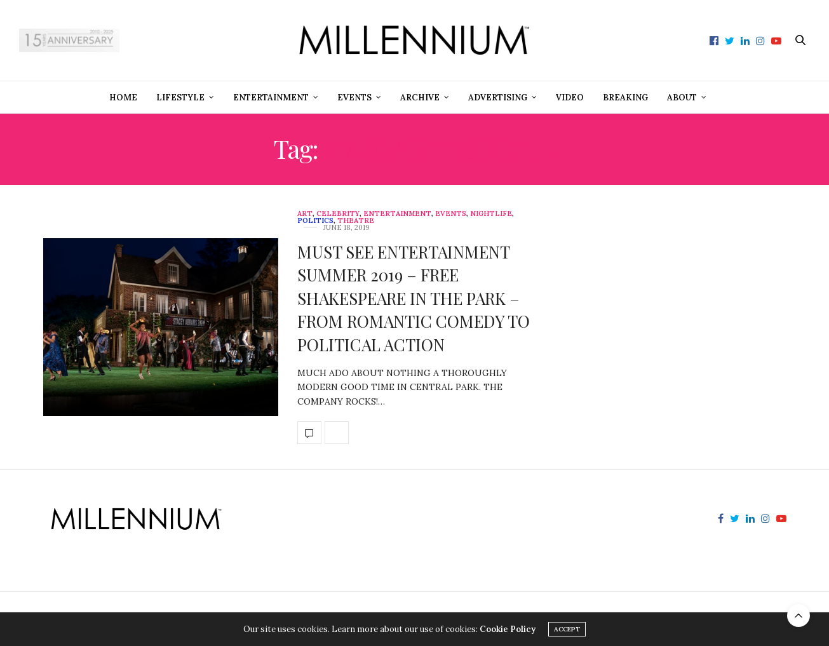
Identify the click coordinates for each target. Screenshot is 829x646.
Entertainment (271, 97)
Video (570, 97)
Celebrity (338, 213)
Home (123, 97)
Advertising (497, 97)
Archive (420, 97)
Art (305, 213)
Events (354, 97)
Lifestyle (180, 97)
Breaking (625, 97)
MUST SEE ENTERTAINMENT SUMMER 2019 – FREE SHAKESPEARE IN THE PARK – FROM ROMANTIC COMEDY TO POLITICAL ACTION (413, 298)
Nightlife (491, 213)
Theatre (355, 220)
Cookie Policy (508, 629)
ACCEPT (567, 629)
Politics (315, 220)
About (682, 97)
